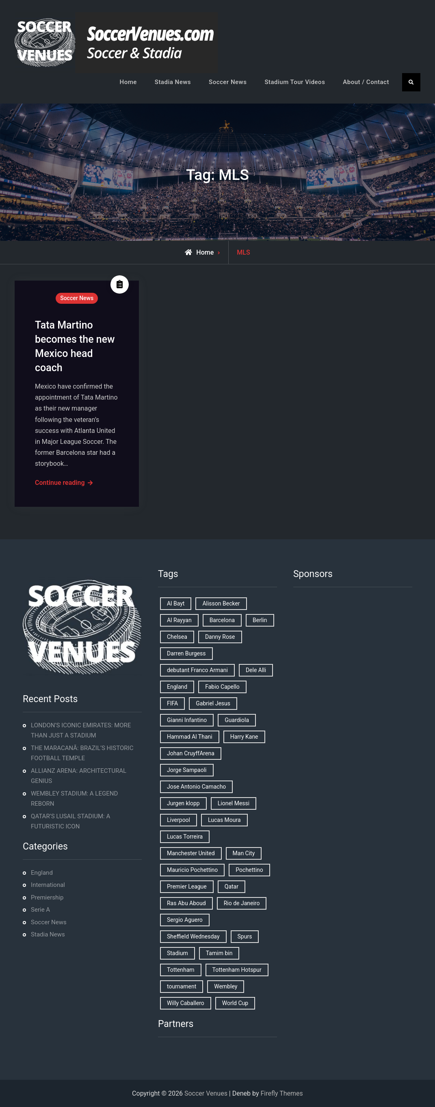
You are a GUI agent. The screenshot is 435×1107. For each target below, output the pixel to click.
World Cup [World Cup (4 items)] (235, 1003)
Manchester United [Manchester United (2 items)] (191, 853)
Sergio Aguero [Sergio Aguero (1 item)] (185, 920)
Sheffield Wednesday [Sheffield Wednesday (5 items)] (193, 936)
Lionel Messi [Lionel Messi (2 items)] (233, 803)
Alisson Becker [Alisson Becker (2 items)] (221, 603)
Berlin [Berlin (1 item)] (260, 620)
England (42, 872)
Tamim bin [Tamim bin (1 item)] (219, 953)
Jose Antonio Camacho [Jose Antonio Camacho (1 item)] (196, 786)
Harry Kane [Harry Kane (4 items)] (244, 736)
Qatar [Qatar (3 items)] (231, 886)
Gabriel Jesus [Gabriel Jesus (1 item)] (213, 703)
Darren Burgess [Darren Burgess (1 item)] (186, 653)
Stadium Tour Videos (294, 82)
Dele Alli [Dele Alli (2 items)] (256, 670)
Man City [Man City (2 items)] (244, 853)
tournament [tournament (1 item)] (181, 986)
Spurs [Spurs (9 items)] (245, 936)
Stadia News (173, 82)
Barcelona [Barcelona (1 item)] (222, 620)
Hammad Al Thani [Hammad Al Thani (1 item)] (189, 736)
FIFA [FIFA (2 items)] (172, 703)
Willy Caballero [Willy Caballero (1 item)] (185, 1003)
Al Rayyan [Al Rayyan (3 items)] (179, 620)
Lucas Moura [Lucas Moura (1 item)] (224, 820)
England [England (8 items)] (177, 686)
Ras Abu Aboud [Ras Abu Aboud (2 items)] (186, 903)
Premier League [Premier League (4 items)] (187, 886)
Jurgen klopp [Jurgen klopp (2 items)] (183, 803)
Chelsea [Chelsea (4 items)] (177, 636)
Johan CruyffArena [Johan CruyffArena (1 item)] (190, 753)
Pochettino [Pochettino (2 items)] (249, 870)
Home (128, 82)
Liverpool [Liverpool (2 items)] (178, 820)
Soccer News (228, 82)
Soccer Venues (205, 1093)
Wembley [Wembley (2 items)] (225, 986)
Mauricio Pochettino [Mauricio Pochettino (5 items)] (192, 870)
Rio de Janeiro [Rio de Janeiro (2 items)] (242, 903)
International (48, 885)
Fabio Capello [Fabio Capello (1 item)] (222, 686)
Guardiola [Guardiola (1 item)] (237, 720)
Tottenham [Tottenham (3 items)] (181, 969)
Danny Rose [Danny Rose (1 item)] (220, 636)
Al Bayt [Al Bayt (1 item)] (175, 603)
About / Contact (366, 82)
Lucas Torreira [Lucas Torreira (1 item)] (185, 836)
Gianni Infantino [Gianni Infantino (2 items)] (187, 720)
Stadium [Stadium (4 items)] (177, 953)
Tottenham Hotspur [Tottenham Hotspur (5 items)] (237, 969)
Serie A (40, 909)
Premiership (47, 897)
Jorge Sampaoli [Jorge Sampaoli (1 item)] (187, 770)
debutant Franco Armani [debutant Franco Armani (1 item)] (197, 670)
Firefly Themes (281, 1093)
